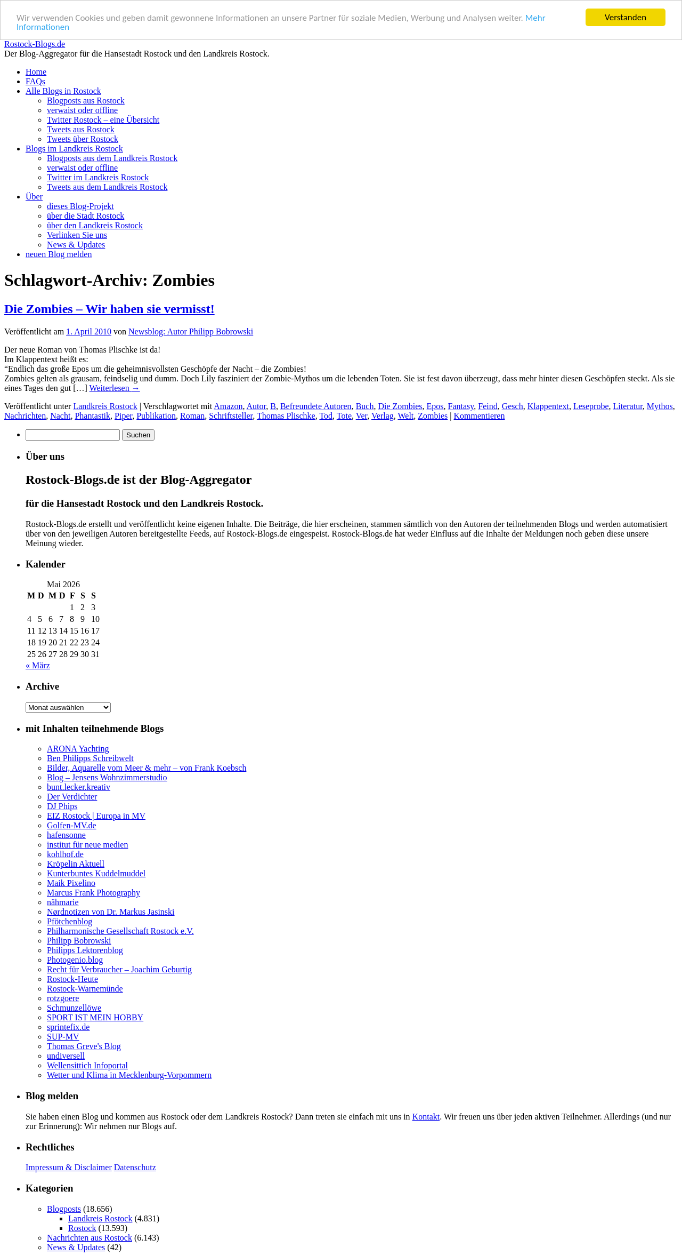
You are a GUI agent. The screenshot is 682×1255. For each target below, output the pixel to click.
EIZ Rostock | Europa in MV (96, 815)
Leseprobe (591, 406)
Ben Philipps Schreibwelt (90, 758)
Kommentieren (479, 415)
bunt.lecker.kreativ (78, 787)
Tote (344, 415)
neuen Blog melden (59, 254)
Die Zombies (400, 406)
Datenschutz (135, 1167)
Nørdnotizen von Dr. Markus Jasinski (111, 911)
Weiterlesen (115, 388)
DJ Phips (62, 806)
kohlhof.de (65, 854)
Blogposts (64, 1208)
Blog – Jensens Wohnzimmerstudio (107, 777)
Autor (256, 406)
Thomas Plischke (286, 415)
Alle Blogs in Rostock (63, 90)
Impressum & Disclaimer (69, 1167)
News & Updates (76, 244)
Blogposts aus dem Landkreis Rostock (112, 158)
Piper (123, 415)
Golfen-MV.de (71, 825)
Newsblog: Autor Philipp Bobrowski (190, 331)
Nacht (60, 415)
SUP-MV (63, 1036)
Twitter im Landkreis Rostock (98, 177)
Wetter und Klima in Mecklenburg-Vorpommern (129, 1075)
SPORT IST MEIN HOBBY (95, 1017)
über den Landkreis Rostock (95, 225)
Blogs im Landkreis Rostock (74, 148)
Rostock (82, 1228)
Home (36, 71)
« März (38, 665)
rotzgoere (63, 998)
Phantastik (92, 415)
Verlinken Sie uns (77, 234)
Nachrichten (25, 415)
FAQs (35, 81)
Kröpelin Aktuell (75, 863)
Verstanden (625, 17)
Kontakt (426, 1116)
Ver (362, 415)
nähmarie (63, 902)
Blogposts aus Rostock (86, 100)
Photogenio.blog (75, 959)
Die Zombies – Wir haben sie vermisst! (109, 309)
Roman (192, 415)
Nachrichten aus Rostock (89, 1237)
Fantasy (461, 406)
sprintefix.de (68, 1027)
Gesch (512, 406)
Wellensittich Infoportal (87, 1065)
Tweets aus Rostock (81, 129)
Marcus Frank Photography (93, 892)
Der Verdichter (72, 796)
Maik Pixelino (71, 883)
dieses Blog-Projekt (80, 206)
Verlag (382, 415)
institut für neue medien (87, 844)
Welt (405, 415)
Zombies (433, 415)
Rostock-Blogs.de (34, 44)
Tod (325, 415)
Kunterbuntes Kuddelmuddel (96, 873)
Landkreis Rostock (105, 406)
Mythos (660, 406)
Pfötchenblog (69, 921)
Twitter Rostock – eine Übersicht (103, 119)
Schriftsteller (231, 415)
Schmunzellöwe (74, 1007)
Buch (365, 406)
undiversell (66, 1055)
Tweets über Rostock (82, 138)
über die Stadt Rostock (85, 215)
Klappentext (548, 406)
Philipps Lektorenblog (85, 950)
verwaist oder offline (82, 110)
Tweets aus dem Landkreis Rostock (107, 186)
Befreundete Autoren (316, 406)
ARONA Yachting (78, 748)
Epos (435, 406)
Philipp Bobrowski (79, 940)
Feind (487, 406)
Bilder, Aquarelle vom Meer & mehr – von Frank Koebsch (146, 767)
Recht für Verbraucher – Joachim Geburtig (119, 969)
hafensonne (66, 835)
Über (34, 196)
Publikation (156, 415)
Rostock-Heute (72, 979)
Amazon (228, 406)
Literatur (628, 406)
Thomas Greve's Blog (84, 1046)
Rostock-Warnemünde (85, 988)
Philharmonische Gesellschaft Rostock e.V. (120, 931)
